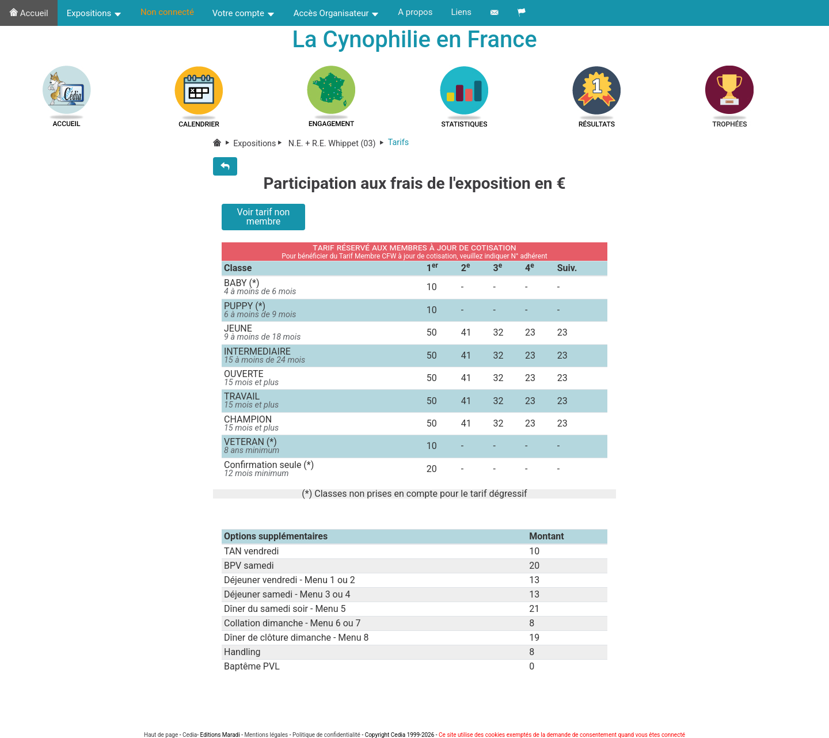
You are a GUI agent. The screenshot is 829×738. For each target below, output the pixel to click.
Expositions (94, 13)
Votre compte (243, 13)
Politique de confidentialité (326, 735)
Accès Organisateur (337, 13)
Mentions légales (266, 735)
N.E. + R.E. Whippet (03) (337, 144)
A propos (415, 12)
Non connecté (167, 12)
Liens (461, 12)
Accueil (28, 13)
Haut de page (161, 735)
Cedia (189, 735)
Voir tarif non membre (263, 217)
